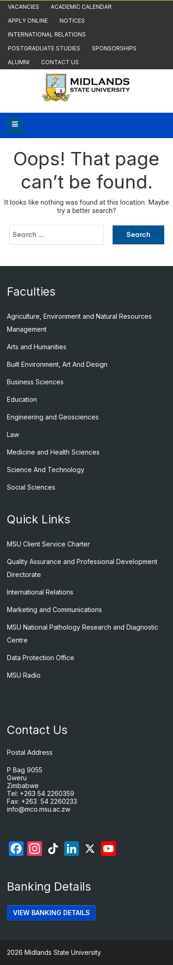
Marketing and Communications (54, 609)
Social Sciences (31, 487)
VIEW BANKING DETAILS (51, 912)
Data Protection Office (40, 658)
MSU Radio (24, 675)
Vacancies (23, 6)
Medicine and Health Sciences (53, 452)
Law (13, 434)
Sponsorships (114, 48)
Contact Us (60, 62)
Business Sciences (35, 382)
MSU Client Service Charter (48, 544)
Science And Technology (45, 469)
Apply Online (28, 20)
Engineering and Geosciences (53, 417)
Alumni (19, 62)
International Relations (47, 34)
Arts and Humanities (36, 347)
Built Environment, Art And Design (57, 364)
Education (22, 399)
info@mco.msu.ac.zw (38, 809)
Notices (72, 20)
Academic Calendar (81, 6)
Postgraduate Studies (44, 48)
